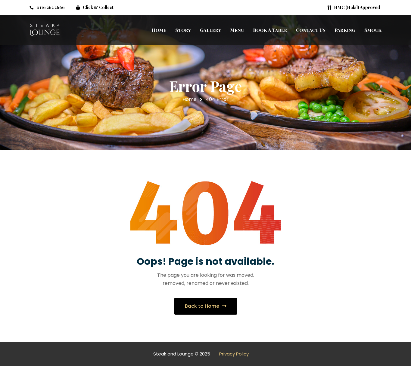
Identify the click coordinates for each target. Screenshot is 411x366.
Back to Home (205, 306)
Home (189, 99)
